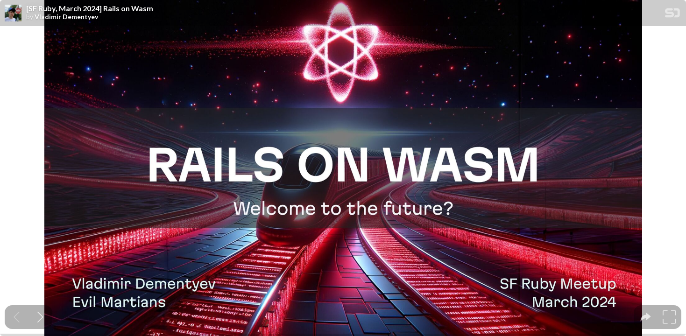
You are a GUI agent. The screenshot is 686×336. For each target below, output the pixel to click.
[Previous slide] (16, 317)
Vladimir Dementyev (66, 17)
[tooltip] (645, 317)
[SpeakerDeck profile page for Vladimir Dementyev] (13, 13)
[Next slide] (40, 317)
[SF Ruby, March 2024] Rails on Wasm (89, 8)
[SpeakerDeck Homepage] (672, 14)
